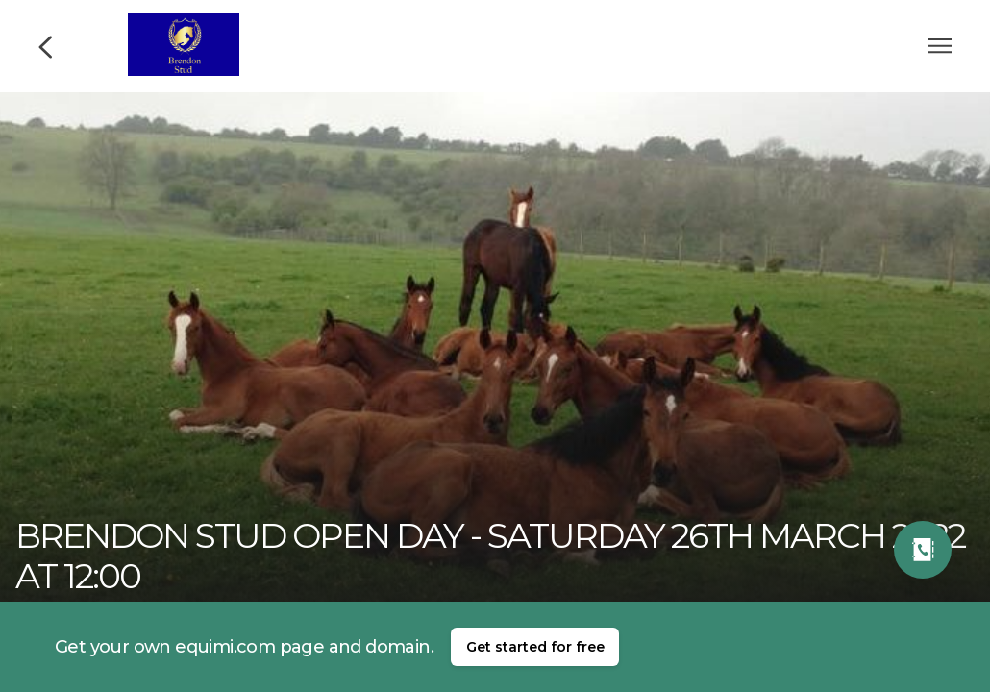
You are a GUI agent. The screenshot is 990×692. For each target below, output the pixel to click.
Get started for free (535, 646)
